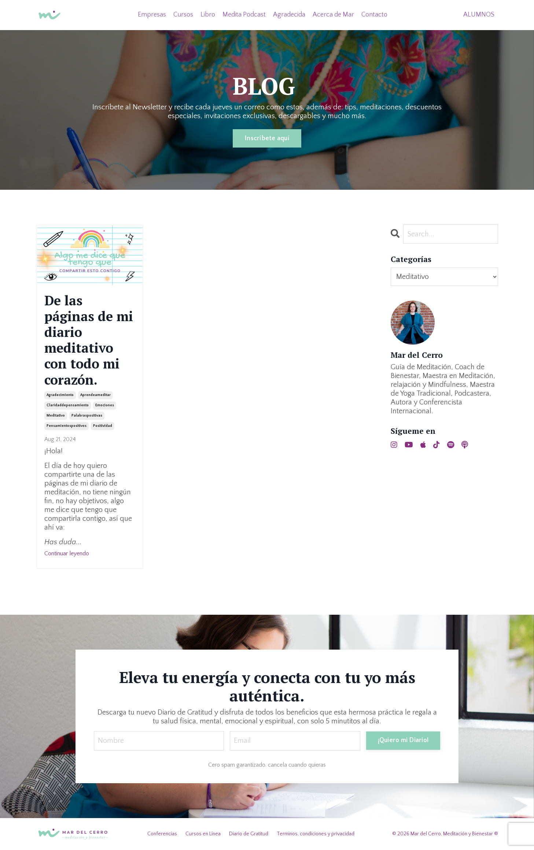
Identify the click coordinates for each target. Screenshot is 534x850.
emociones (104, 405)
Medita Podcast (244, 14)
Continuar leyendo (66, 553)
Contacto (374, 14)
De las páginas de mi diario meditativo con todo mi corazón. (88, 340)
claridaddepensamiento (68, 405)
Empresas (152, 14)
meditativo (56, 416)
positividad (102, 426)
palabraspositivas (86, 416)
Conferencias (162, 834)
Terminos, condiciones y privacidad (315, 834)
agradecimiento (60, 395)
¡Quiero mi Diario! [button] (403, 740)
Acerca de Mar (333, 14)
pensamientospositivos (66, 426)
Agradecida (289, 14)
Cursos (183, 14)
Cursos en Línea (203, 834)
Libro (207, 14)
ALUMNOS (478, 14)
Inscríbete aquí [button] (267, 138)
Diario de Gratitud (248, 834)
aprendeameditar (95, 395)
